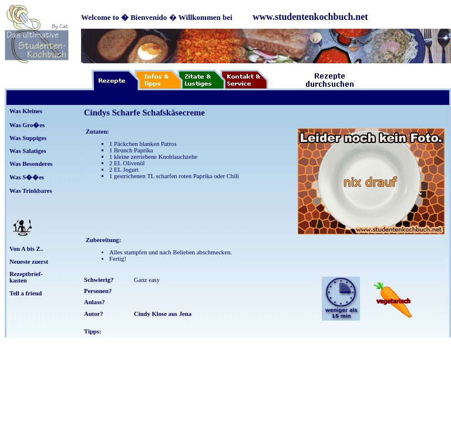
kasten (18, 280)
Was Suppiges (27, 138)
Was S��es (26, 177)
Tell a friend (25, 293)
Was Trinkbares (30, 191)
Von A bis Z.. (26, 249)
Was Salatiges (27, 151)
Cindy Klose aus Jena (162, 314)
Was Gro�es (27, 125)
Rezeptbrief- (26, 274)
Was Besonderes (31, 164)
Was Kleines (25, 111)
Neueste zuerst (28, 261)
